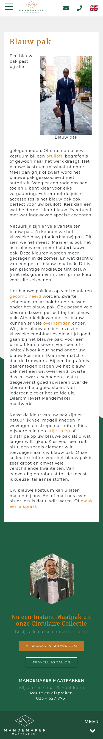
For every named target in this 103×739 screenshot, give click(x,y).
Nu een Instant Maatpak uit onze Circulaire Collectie (51, 620)
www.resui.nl (74, 631)
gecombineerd (25, 296)
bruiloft (54, 156)
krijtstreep (59, 430)
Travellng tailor (51, 662)
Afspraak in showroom (51, 646)
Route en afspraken (51, 693)
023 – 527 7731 (51, 698)
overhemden (57, 323)
